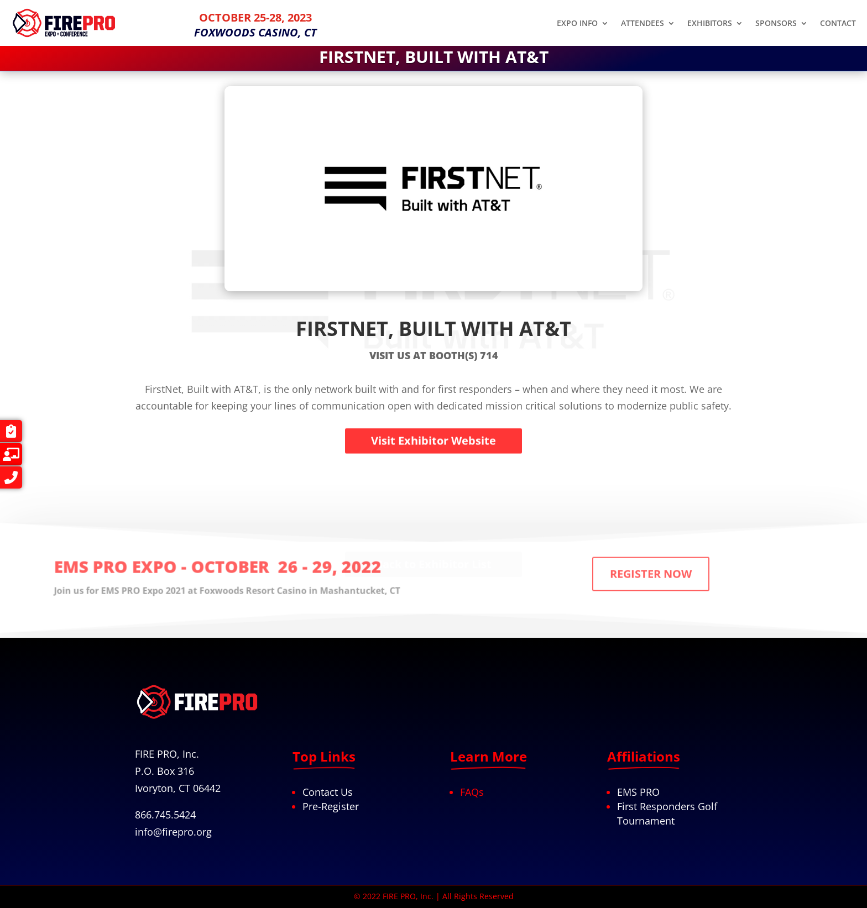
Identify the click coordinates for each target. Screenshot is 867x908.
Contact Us (327, 792)
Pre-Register (330, 806)
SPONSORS (776, 23)
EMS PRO (638, 792)
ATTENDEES (642, 23)
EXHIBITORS (709, 23)
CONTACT (838, 23)
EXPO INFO (577, 23)
